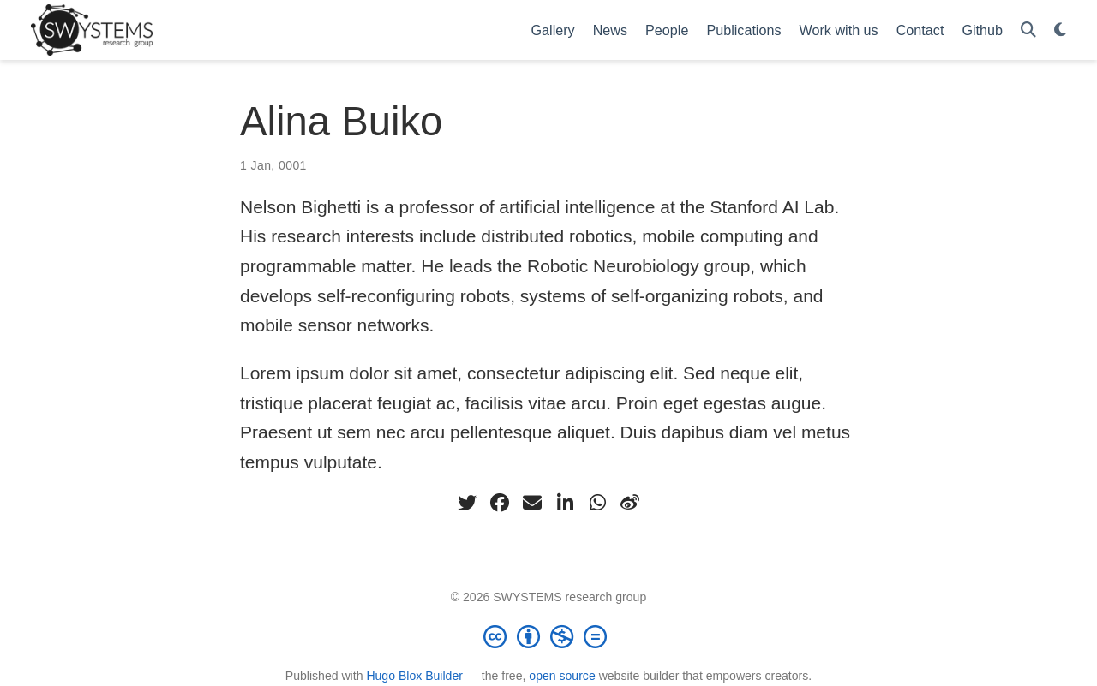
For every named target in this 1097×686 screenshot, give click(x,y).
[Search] (1028, 30)
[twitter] (467, 503)
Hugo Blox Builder (414, 676)
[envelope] (532, 503)
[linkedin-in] (565, 503)
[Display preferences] (1060, 30)
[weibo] (630, 503)
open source (562, 676)
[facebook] (500, 503)
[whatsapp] (597, 503)
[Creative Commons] (548, 636)
